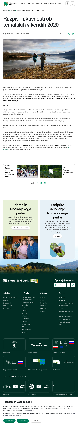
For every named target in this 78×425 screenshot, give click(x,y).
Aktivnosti (25, 316)
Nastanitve (25, 308)
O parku (62, 293)
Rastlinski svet (7, 306)
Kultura (5, 300)
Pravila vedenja (26, 330)
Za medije (62, 314)
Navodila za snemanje (65, 316)
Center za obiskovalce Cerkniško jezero (28, 299)
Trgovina (24, 310)
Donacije (57, 236)
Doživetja (24, 313)
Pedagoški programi (28, 302)
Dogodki (42, 297)
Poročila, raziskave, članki (66, 303)
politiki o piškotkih (31, 410)
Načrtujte (25, 293)
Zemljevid (24, 321)
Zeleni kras (25, 327)
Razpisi (61, 308)
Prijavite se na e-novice (20, 228)
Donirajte (59, 3)
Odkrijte (6, 293)
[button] (23, 3)
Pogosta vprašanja (64, 319)
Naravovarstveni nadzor (66, 311)
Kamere (42, 311)
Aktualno (6, 10)
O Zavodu (62, 300)
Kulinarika (25, 305)
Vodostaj (43, 306)
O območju (62, 297)
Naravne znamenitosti (10, 297)
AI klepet (24, 332)
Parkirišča (43, 308)
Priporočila (43, 303)
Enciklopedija (7, 308)
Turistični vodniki (27, 324)
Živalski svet (7, 303)
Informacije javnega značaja (64, 323)
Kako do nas (25, 319)
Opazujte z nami (63, 306)
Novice (13, 10)
